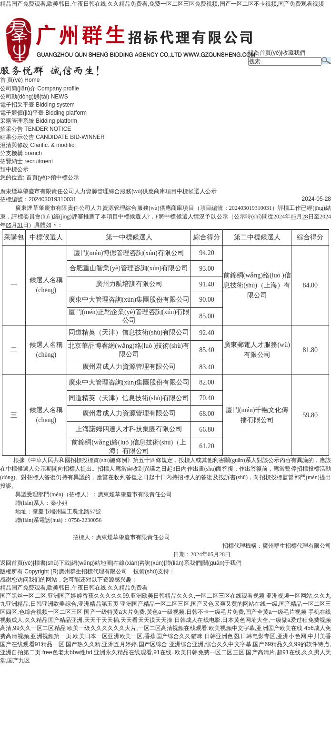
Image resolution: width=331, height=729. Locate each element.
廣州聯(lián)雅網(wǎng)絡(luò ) (213, 571)
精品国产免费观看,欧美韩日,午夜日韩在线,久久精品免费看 (74, 587)
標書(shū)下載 (52, 563)
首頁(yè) (37, 177)
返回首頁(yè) (16, 563)
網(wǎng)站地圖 (91, 563)
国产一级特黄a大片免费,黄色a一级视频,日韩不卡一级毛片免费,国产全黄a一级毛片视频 (195, 612)
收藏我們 (293, 52)
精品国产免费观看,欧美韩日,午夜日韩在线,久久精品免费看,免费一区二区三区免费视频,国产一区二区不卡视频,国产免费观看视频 (162, 3)
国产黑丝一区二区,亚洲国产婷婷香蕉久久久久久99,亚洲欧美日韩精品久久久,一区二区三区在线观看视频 (132, 595)
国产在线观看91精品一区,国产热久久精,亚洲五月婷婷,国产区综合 (83, 644)
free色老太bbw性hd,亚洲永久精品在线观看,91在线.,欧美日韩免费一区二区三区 (143, 652)
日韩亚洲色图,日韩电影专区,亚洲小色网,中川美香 (267, 636)
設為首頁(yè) (264, 52)
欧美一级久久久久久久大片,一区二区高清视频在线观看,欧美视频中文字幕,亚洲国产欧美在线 (184, 628)
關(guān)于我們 (222, 563)
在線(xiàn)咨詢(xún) (138, 563)
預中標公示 (14, 169)
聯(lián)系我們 (183, 563)
